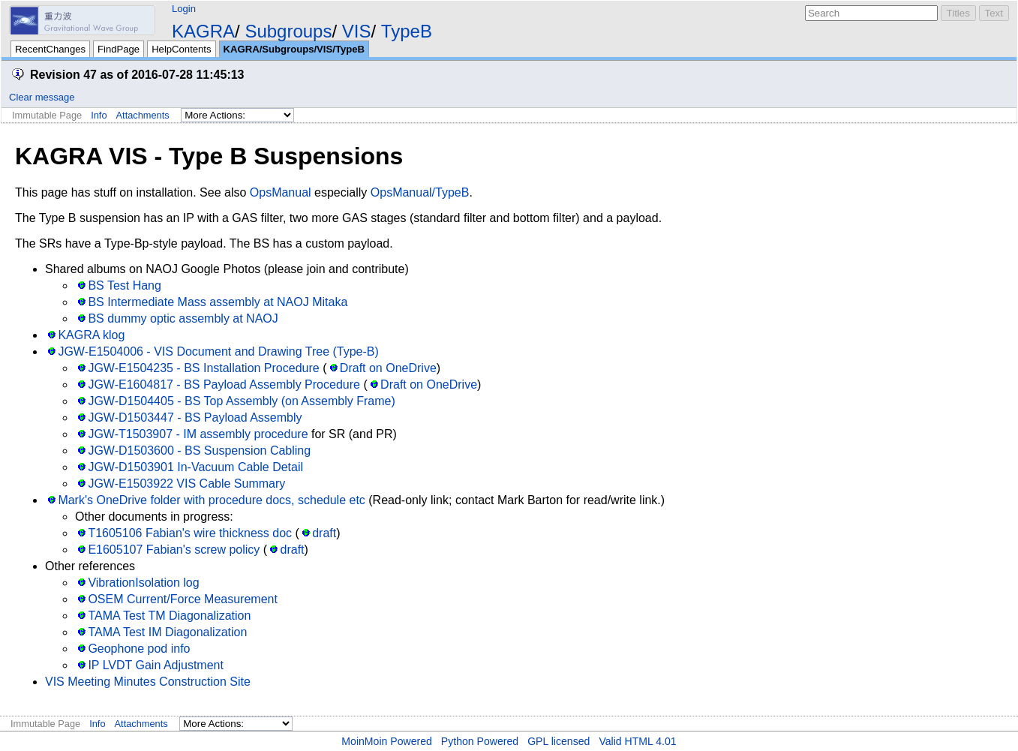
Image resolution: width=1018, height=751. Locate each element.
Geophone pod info (139, 648)
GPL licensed (558, 741)
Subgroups (288, 31)
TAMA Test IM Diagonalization (167, 632)
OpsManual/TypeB (420, 192)
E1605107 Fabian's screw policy (174, 549)
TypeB (406, 31)
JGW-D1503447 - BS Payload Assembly (195, 417)
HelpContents (181, 49)
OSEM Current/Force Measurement (183, 599)
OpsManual (280, 192)
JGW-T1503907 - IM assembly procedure (198, 434)
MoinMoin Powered (386, 741)
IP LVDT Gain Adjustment (156, 665)
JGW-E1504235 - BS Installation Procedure (203, 368)
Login (184, 8)
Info (99, 115)
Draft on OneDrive (388, 368)
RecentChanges (50, 49)
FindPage (119, 49)
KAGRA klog (91, 335)
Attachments (143, 115)
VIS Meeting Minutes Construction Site (148, 681)
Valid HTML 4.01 (637, 741)
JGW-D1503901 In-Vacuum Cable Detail (195, 467)
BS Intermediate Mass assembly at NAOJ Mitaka (217, 302)
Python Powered (479, 741)
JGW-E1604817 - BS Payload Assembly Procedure (224, 384)
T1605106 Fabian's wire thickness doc (190, 533)
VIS (356, 31)
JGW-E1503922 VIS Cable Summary (186, 483)
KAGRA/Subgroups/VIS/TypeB (294, 49)
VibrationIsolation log (143, 582)
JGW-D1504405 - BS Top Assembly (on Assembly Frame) (241, 401)
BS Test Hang (124, 285)
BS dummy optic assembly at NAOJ (183, 318)
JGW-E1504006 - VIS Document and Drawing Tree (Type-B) (218, 351)
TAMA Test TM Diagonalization (169, 615)
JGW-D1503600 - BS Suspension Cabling (199, 450)
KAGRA (203, 31)
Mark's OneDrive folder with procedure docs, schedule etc (211, 500)
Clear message (41, 97)
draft (324, 533)
